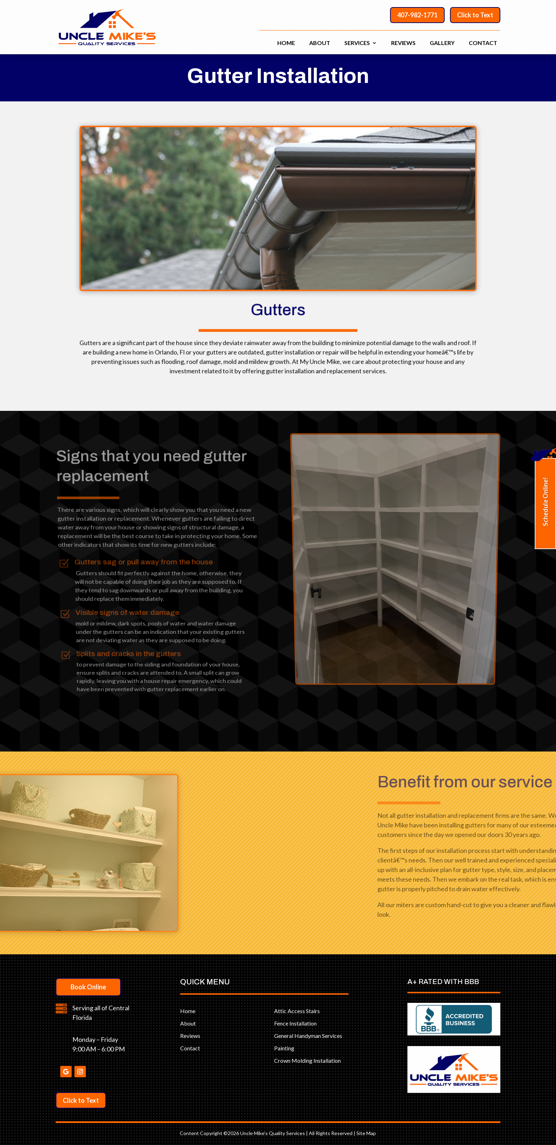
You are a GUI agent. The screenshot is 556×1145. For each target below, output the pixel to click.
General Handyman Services (308, 1035)
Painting (284, 1048)
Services (357, 43)
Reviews (403, 43)
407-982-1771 (417, 15)
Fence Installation (295, 1023)
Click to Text (475, 15)
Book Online (88, 987)
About (319, 43)
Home (286, 43)
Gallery (442, 43)
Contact (483, 43)
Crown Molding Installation (307, 1060)
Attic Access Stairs (297, 1010)
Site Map (366, 1133)
